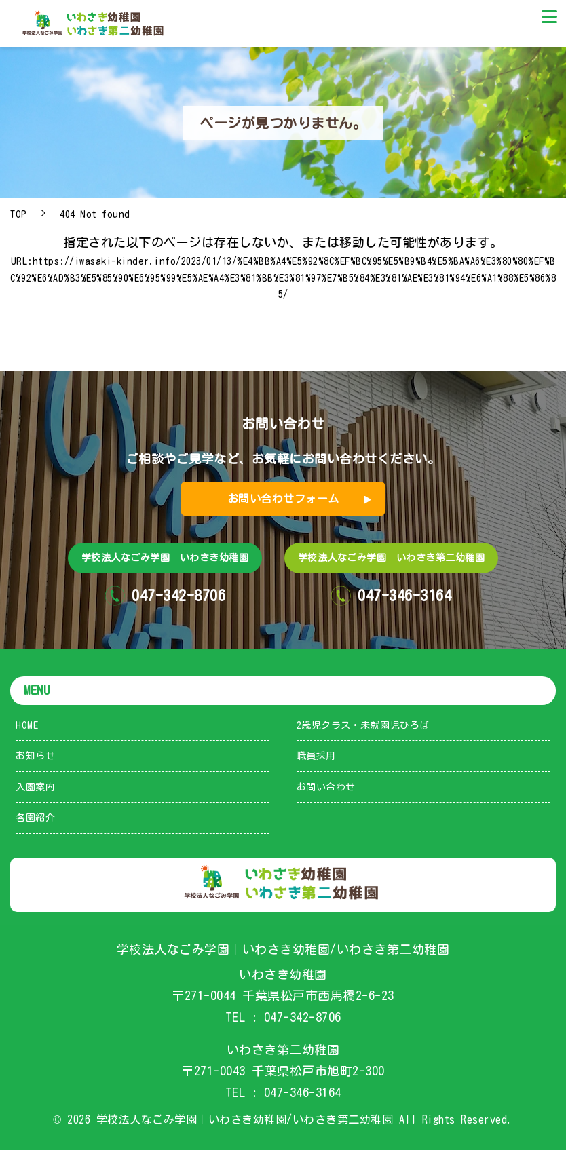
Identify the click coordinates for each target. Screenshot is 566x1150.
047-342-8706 (302, 1017)
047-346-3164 (302, 1092)
